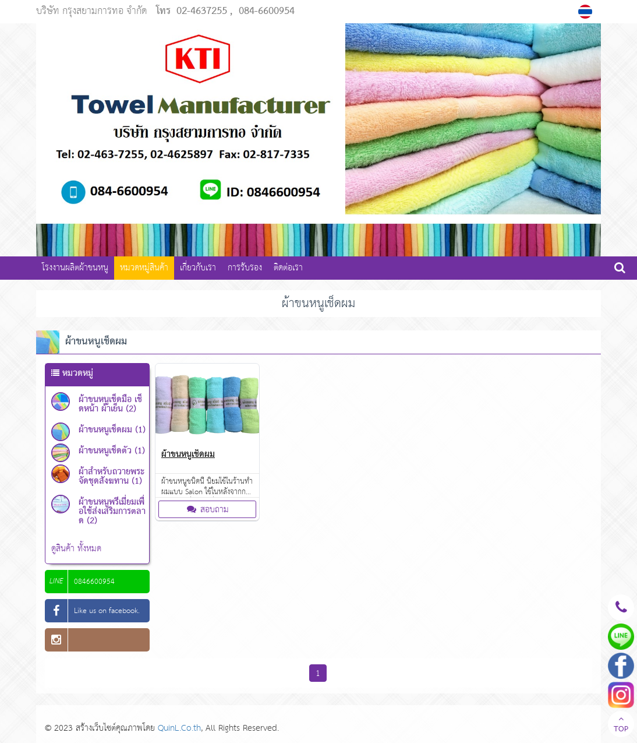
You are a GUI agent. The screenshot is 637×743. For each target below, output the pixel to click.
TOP (621, 725)
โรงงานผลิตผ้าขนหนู (75, 268)
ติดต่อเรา (288, 268)
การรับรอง (245, 268)
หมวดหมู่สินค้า (144, 268)
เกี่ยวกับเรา (198, 268)
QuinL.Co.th (179, 728)
